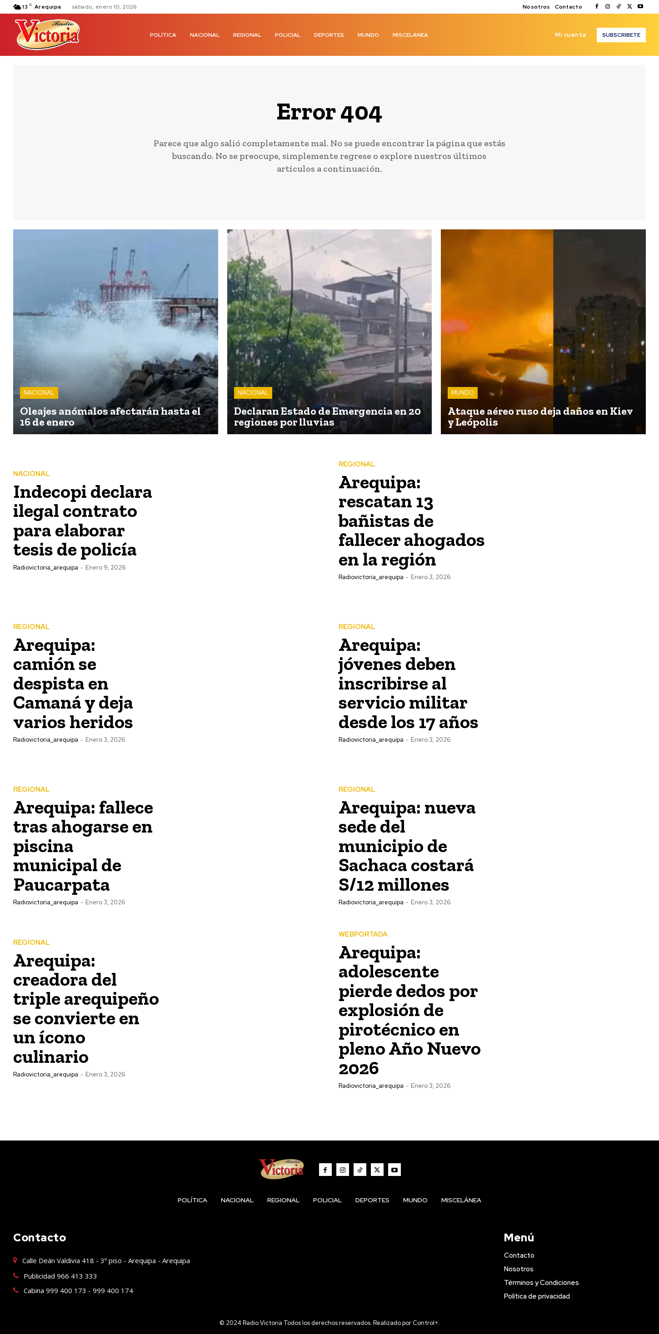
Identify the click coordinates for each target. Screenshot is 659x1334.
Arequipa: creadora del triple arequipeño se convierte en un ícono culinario (86, 1008)
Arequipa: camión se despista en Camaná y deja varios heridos (73, 683)
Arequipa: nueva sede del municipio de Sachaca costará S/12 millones (407, 845)
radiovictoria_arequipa (45, 567)
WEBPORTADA (363, 934)
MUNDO (462, 393)
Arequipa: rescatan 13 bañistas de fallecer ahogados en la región (412, 520)
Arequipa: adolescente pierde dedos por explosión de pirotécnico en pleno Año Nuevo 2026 (410, 1009)
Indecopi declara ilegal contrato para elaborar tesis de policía (83, 520)
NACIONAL (39, 393)
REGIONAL (357, 464)
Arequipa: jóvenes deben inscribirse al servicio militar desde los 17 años (409, 683)
